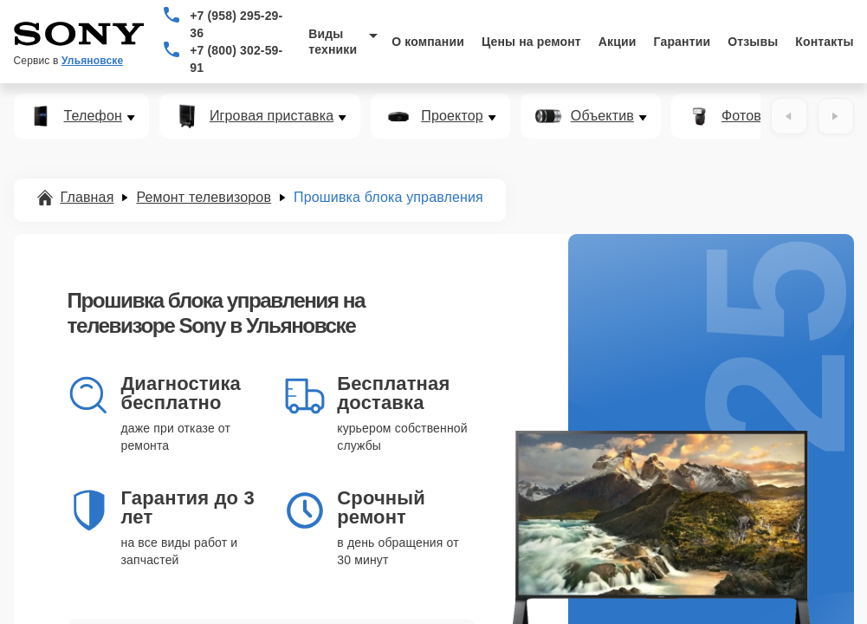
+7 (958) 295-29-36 (236, 24)
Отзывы (753, 42)
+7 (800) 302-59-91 (236, 59)
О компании (427, 42)
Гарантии (682, 42)
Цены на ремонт (531, 42)
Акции (617, 42)
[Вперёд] (836, 116)
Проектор (452, 116)
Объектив (602, 116)
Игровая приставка (271, 116)
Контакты (824, 42)
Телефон (93, 116)
